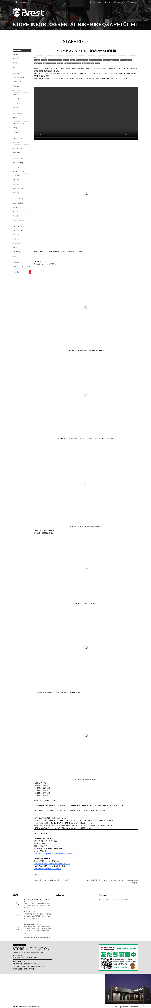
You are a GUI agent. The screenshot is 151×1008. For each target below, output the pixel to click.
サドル (15, 86)
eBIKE (14, 59)
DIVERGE (15, 132)
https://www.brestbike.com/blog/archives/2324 (52, 863)
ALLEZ (14, 239)
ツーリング (16, 167)
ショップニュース (18, 158)
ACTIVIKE (15, 152)
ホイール (15, 103)
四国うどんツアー (18, 188)
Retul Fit (15, 73)
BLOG (50, 24)
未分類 (15, 262)
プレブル (15, 184)
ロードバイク (17, 230)
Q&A (107, 24)
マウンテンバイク (18, 203)
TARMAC (15, 252)
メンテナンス (17, 226)
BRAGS (15, 54)
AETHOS (15, 235)
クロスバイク (17, 138)
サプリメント (17, 148)
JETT (14, 118)
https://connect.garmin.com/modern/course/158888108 (55, 853)
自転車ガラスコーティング (21, 266)
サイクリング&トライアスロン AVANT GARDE (113, 899)
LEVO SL (44, 57)
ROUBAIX (15, 243)
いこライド (16, 176)
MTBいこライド (17, 171)
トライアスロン (17, 199)
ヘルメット (16, 99)
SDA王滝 (15, 216)
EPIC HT (15, 207)
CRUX (14, 128)
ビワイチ (15, 180)
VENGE (15, 256)
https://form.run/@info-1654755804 (47, 868)
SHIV (14, 247)
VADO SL (15, 67)
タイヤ (15, 95)
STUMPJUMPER (17, 220)
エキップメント (17, 77)
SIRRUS (15, 142)
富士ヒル (15, 193)
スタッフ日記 (17, 163)
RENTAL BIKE (73, 24)
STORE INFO (27, 24)
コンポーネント (17, 82)
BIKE (96, 24)
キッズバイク (17, 113)
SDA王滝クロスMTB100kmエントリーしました (52, 880)
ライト (15, 107)
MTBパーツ (16, 212)
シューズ (15, 90)
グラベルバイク (17, 124)
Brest (30, 13)
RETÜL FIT (125, 24)
